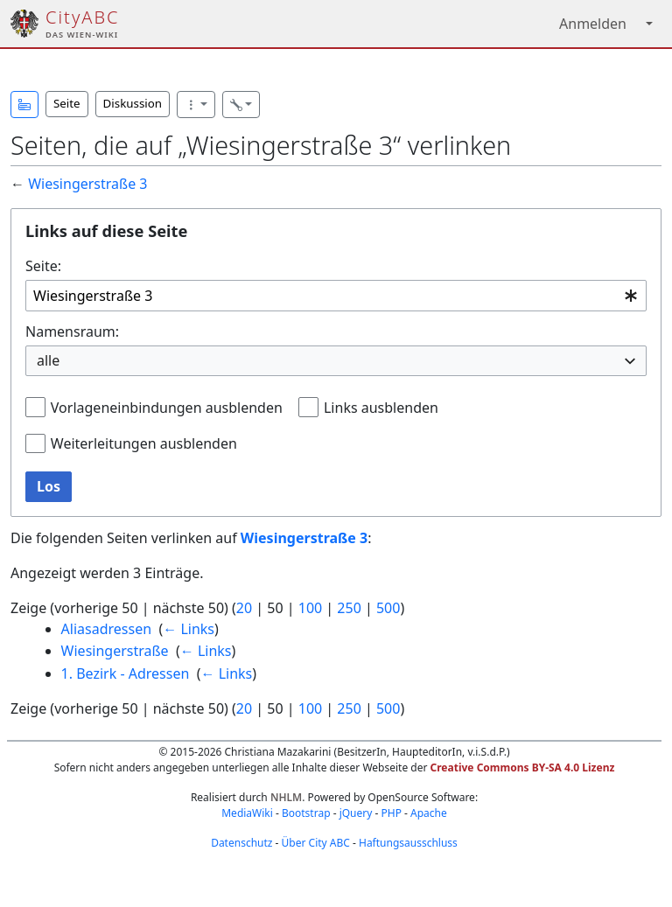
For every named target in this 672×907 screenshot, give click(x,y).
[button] (24, 104)
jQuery (356, 813)
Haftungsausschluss (408, 842)
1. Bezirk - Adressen (125, 673)
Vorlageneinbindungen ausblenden (167, 407)
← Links (188, 628)
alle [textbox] (48, 360)
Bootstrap (306, 813)
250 (348, 607)
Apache (428, 813)
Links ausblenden (381, 407)
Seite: (43, 266)
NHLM (286, 797)
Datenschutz (241, 842)
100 (310, 607)
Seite (66, 103)
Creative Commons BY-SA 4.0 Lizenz (522, 767)
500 (388, 607)
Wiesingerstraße (115, 650)
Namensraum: (72, 331)
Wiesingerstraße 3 (87, 183)
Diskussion (132, 103)
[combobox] (336, 296)
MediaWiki (247, 813)
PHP (391, 813)
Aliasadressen (106, 628)
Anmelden (592, 23)
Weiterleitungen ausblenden (144, 443)
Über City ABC (316, 842)
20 (244, 607)
